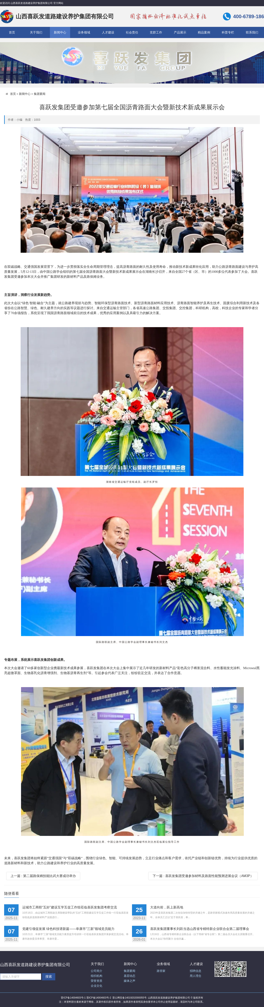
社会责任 (132, 32)
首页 (12, 32)
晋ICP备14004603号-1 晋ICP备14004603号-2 (86, 997)
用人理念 (195, 975)
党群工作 (156, 32)
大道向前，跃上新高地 (166, 907)
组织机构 (96, 975)
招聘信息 (195, 970)
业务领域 (84, 32)
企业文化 (96, 985)
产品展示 (180, 32)
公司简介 (96, 970)
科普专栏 (228, 32)
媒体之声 (129, 980)
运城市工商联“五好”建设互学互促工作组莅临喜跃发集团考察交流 (69, 907)
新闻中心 (60, 32)
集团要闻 (39, 93)
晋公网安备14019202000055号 (129, 997)
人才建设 (108, 32)
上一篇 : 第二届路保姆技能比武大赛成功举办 (43, 876)
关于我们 (36, 32)
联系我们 (252, 32)
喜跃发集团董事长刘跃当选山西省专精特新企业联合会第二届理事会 (199, 929)
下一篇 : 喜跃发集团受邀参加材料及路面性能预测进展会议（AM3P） (203, 876)
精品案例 (204, 32)
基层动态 (129, 975)
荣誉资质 (96, 980)
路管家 (161, 970)
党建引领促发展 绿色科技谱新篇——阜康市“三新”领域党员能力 (68, 929)
